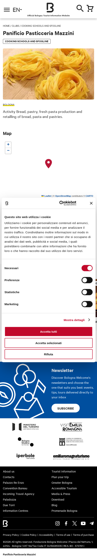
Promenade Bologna (64, 511)
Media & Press (61, 494)
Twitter (74, 523)
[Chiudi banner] (91, 203)
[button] (48, 164)
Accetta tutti (48, 331)
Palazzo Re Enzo (13, 482)
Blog (54, 505)
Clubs (15, 25)
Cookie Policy (29, 534)
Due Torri (9, 505)
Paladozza (9, 499)
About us (8, 471)
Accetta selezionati (48, 342)
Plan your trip (60, 477)
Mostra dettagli (74, 319)
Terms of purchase (83, 534)
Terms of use (63, 534)
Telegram (91, 523)
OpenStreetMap (63, 196)
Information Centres (15, 511)
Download (58, 499)
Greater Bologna (62, 482)
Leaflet (46, 196)
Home (6, 25)
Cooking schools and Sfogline (41, 25)
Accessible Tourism (64, 488)
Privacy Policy (11, 534)
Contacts (8, 477)
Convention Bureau (15, 488)
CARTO (89, 196)
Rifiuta (48, 354)
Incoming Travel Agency (18, 494)
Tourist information (64, 471)
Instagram (57, 523)
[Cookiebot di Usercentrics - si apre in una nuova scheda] (59, 203)
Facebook (66, 523)
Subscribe (65, 408)
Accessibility (46, 534)
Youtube (83, 523)
